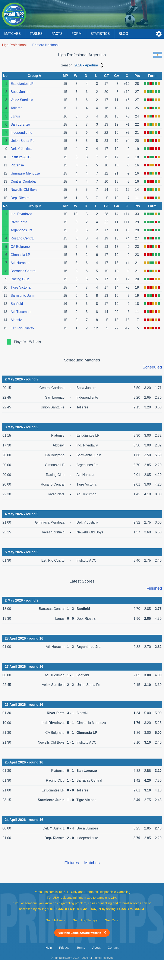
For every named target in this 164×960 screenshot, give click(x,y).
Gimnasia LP (20, 255)
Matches (12, 33)
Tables (36, 33)
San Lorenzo (20, 124)
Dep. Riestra (20, 198)
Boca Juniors (21, 92)
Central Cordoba (23, 181)
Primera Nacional (45, 45)
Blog (123, 33)
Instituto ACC (21, 157)
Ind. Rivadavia (21, 214)
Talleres (16, 108)
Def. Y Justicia (21, 149)
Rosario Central (22, 238)
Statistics (100, 33)
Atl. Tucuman (21, 312)
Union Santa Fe (22, 140)
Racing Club (20, 279)
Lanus (15, 116)
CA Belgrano (20, 246)
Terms (81, 947)
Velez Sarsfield (22, 100)
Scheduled (152, 367)
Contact (113, 947)
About (96, 947)
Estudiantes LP (22, 83)
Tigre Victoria (21, 287)
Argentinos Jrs (21, 230)
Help (48, 947)
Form (77, 33)
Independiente (21, 132)
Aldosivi (16, 320)
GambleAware (56, 920)
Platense (17, 165)
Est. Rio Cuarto (22, 328)
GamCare (112, 920)
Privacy (64, 947)
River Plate (19, 222)
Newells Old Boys (24, 189)
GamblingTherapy (85, 920)
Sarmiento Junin (23, 295)
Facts (57, 33)
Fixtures (71, 862)
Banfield (17, 303)
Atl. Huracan (20, 263)
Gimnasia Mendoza (25, 173)
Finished (154, 588)
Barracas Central (23, 271)
